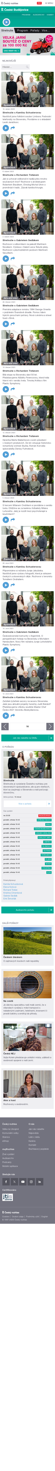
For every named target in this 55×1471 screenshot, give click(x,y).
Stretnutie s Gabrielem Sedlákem (21, 240)
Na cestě (8, 1001)
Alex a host (9, 1100)
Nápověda (34, 1133)
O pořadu (8, 747)
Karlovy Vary (44, 837)
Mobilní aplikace (10, 1166)
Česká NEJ (9, 1053)
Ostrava (47, 851)
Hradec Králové (43, 833)
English (44, 1217)
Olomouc (46, 846)
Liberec (47, 842)
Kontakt (32, 1145)
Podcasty (7, 1162)
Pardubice (46, 855)
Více (46, 30)
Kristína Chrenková (12, 893)
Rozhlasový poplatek (39, 1149)
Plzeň (48, 859)
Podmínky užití (32, 1217)
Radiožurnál (45, 816)
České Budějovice (43, 829)
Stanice (6, 1137)
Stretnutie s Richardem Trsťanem (21, 175)
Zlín (49, 872)
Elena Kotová (9, 887)
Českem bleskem (12, 957)
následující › (50, 726)
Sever (48, 864)
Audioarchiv (38, 15)
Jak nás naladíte (36, 1129)
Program (26, 15)
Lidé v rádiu (34, 1137)
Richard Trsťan (10, 890)
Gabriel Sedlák (10, 895)
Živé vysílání (8, 1154)
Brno (48, 824)
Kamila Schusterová (13, 884)
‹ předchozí (5, 726)
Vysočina (46, 868)
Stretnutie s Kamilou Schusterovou (22, 112)
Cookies (5, 1217)
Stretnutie (8, 780)
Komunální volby (10, 1133)
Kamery (50, 15)
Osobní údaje (18, 1217)
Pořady (34, 30)
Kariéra (32, 1141)
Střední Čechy (44, 820)
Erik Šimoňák (9, 898)
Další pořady (10, 923)
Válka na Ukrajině (10, 1129)
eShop (5, 1141)
